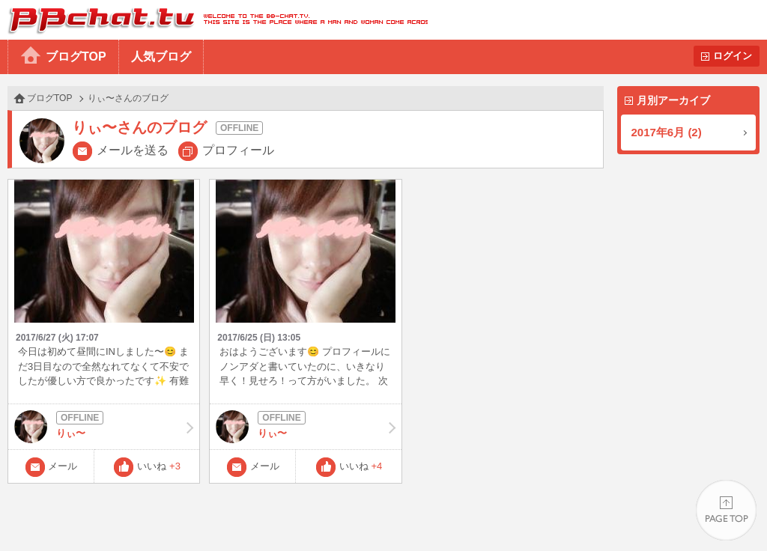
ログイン (732, 55)
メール (62, 466)
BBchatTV (214, 20)
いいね (159, 466)
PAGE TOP (726, 510)
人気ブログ (161, 56)
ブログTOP (76, 56)
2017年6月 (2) (666, 132)
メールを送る (133, 150)
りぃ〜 (103, 426)
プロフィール (238, 150)
